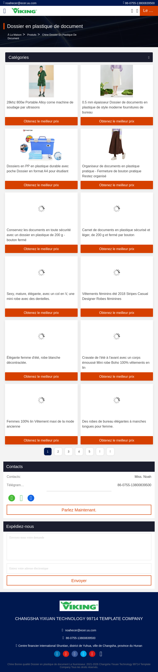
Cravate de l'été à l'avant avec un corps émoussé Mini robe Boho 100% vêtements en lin (116, 362)
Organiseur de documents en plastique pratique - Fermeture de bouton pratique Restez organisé (112, 171)
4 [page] (79, 451)
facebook (75, 654)
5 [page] (89, 451)
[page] (100, 451)
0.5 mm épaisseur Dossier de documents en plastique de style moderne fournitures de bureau (115, 107)
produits (31, 34)
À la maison (14, 34)
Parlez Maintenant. (79, 510)
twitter (83, 654)
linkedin (57, 654)
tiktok (101, 654)
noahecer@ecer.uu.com (20, 3)
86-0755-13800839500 (139, 3)
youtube (66, 654)
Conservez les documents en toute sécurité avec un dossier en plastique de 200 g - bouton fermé (39, 235)
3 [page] (69, 451)
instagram (92, 654)
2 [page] (58, 451)
